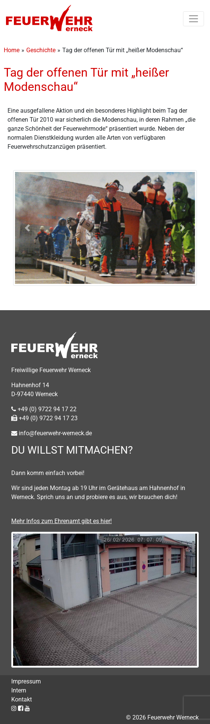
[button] (27, 227)
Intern (18, 690)
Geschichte (41, 50)
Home (12, 50)
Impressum (26, 681)
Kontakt (21, 699)
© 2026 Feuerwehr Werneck (162, 717)
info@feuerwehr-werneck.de (51, 433)
